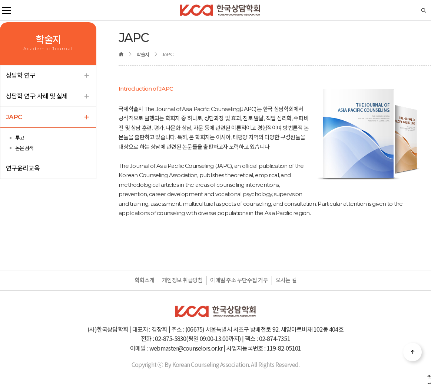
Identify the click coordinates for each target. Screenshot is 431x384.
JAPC (48, 117)
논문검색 (24, 148)
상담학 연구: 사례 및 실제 (48, 96)
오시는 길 (286, 280)
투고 (19, 137)
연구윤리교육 (23, 168)
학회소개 (144, 280)
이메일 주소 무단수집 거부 (239, 280)
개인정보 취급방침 (182, 280)
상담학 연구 (48, 75)
